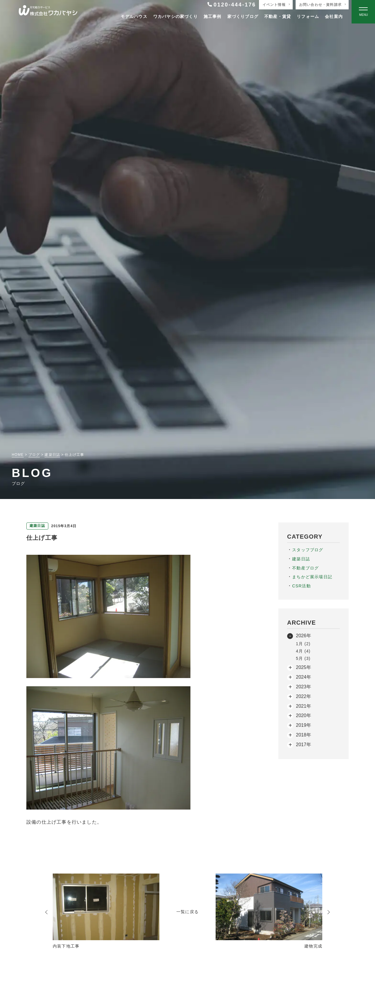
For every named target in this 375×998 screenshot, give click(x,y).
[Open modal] (363, 11)
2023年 (303, 686)
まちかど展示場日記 (312, 576)
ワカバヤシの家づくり (175, 16)
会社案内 (334, 16)
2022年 (303, 696)
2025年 (303, 667)
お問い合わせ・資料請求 (320, 5)
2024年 (303, 677)
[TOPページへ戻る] (48, 12)
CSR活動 (301, 586)
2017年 (303, 744)
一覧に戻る (187, 911)
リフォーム (308, 16)
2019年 (303, 725)
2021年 (303, 706)
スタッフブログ (307, 549)
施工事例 (212, 16)
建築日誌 (301, 559)
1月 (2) (303, 643)
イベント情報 (274, 5)
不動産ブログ (305, 568)
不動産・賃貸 (277, 16)
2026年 (303, 635)
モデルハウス (134, 16)
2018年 (303, 734)
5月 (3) (303, 658)
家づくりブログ (242, 16)
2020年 (303, 715)
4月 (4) (303, 651)
